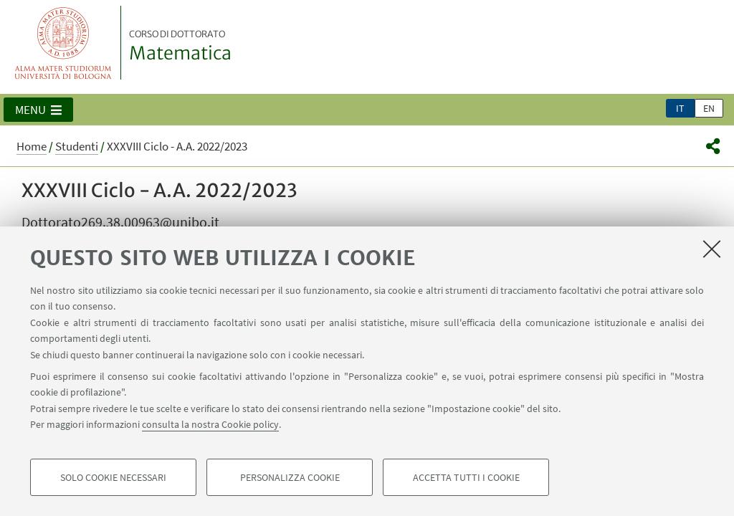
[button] (38, 109)
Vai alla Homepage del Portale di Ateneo (63, 43)
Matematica (180, 46)
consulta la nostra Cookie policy (210, 424)
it (680, 108)
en (709, 108)
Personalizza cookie (290, 477)
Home (31, 146)
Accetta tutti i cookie (466, 477)
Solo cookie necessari (113, 477)
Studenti (76, 146)
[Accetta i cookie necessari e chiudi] (711, 248)
